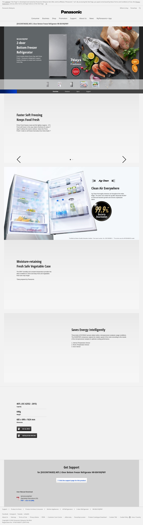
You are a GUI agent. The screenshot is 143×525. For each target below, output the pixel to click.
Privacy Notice (34, 517)
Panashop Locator (80, 517)
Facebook (5, 514)
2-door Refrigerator (83, 509)
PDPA (43, 517)
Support (88, 91)
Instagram (13, 514)
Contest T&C (113, 517)
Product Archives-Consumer (34, 509)
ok (46, 4)
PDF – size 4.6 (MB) (27, 500)
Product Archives (16, 509)
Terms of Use (23, 517)
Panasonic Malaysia (8, 8)
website (7, 2)
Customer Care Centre (55, 517)
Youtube (20, 514)
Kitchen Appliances (53, 509)
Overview (55, 91)
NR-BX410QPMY (97, 509)
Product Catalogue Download (97, 517)
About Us (5, 517)
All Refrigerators (67, 509)
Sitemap (13, 517)
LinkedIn (26, 514)
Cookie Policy (124, 517)
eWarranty (68, 517)
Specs (78, 91)
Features (67, 91)
